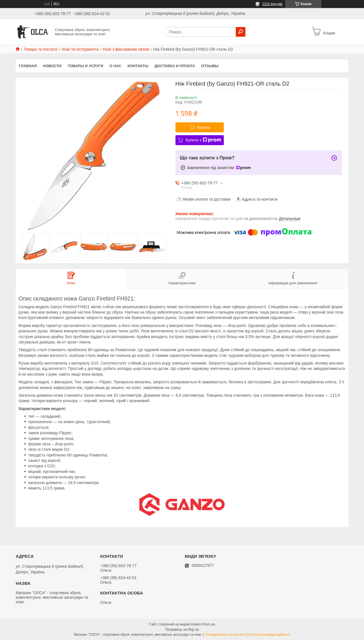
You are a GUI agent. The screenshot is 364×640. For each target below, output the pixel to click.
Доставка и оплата (174, 66)
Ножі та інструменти (79, 49)
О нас (115, 66)
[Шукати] (240, 32)
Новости (52, 66)
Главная (28, 66)
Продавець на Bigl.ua (182, 629)
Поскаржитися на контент (225, 635)
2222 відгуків (272, 4)
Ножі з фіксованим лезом (126, 49)
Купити (203, 127)
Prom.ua (208, 624)
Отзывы (210, 66)
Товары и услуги (85, 66)
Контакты (138, 66)
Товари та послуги (40, 49)
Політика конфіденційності (269, 635)
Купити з (203, 140)
